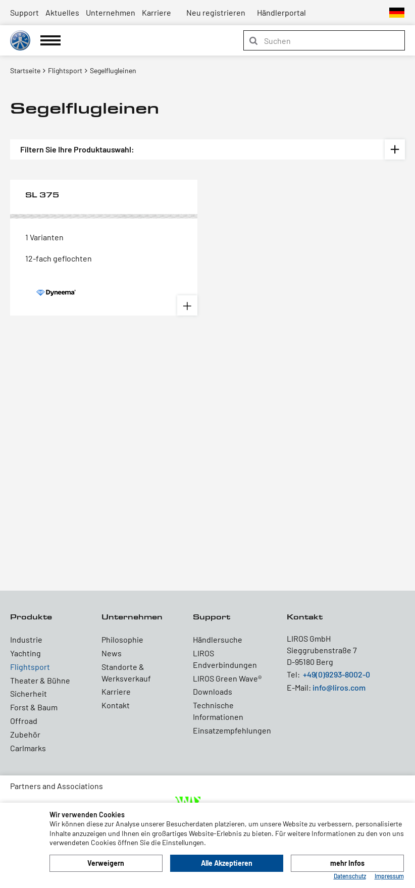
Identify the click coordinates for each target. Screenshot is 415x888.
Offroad (23, 720)
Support (24, 12)
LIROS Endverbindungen (225, 658)
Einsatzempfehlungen (228, 730)
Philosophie (122, 639)
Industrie (26, 639)
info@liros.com (339, 687)
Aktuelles (62, 12)
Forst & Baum (34, 707)
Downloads (212, 691)
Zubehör (25, 734)
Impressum (389, 875)
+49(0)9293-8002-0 (336, 674)
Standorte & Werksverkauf (126, 672)
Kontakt (115, 705)
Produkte (31, 616)
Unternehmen (110, 12)
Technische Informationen (218, 710)
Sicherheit (28, 693)
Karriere (156, 12)
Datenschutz (350, 875)
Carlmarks (28, 748)
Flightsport (30, 666)
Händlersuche (217, 639)
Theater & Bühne (40, 680)
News (111, 653)
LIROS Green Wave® (227, 678)
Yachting (25, 653)
